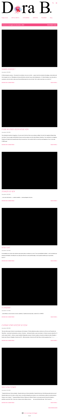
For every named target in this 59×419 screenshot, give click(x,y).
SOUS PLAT (6, 247)
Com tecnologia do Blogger (29, 413)
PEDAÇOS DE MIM (8, 191)
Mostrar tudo (52, 25)
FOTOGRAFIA (26, 17)
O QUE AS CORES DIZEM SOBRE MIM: (15, 129)
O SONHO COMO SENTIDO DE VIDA (14, 325)
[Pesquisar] (53, 2)
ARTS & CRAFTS (15, 17)
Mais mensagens (52, 407)
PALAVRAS (43, 17)
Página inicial (5, 17)
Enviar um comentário (8, 82)
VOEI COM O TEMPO (9, 387)
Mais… (51, 17)
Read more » (54, 82)
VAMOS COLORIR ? (9, 69)
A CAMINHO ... (7, 308)
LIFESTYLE (35, 17)
